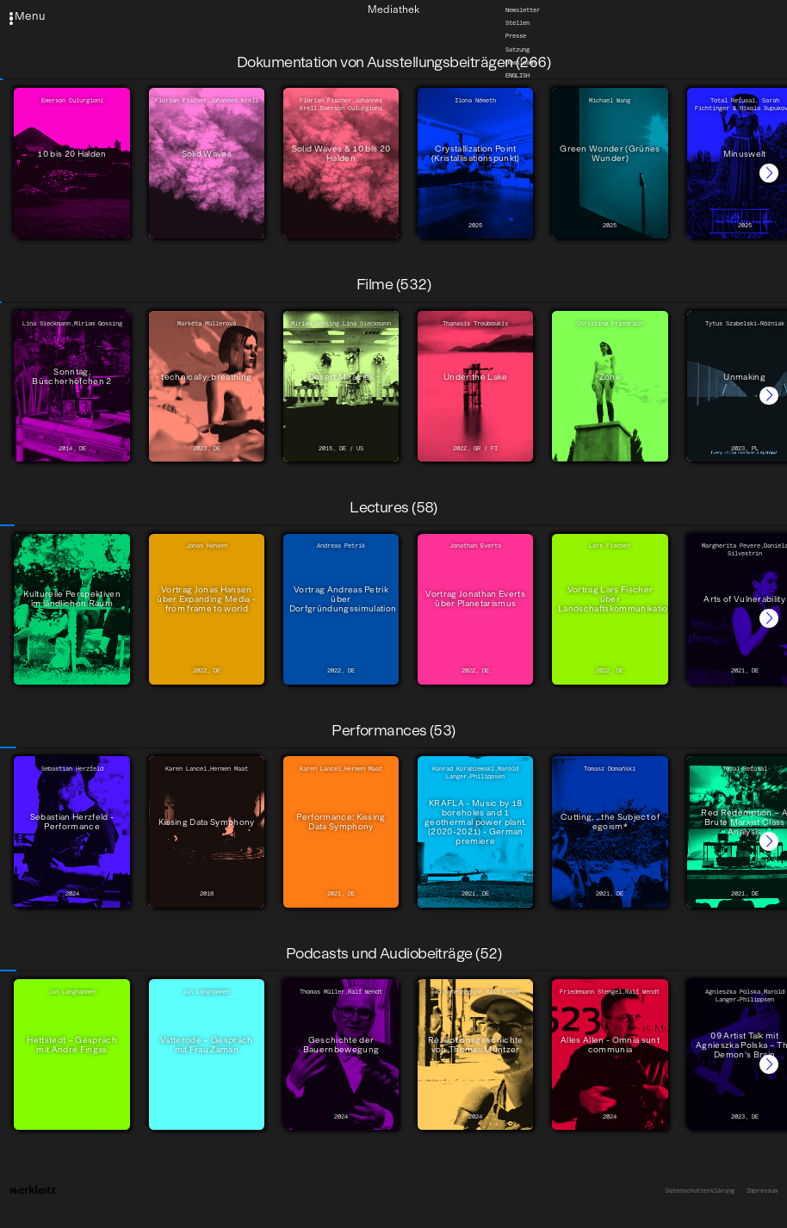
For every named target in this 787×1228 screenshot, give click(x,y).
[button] (768, 173)
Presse (515, 36)
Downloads (520, 62)
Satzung (517, 49)
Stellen (517, 23)
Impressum (762, 1191)
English (517, 75)
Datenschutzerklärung (700, 1191)
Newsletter (522, 10)
